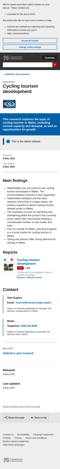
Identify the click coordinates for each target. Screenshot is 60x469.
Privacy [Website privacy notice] (18, 438)
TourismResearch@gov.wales (33, 302)
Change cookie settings (30, 47)
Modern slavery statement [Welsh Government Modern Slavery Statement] (16, 441)
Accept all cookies (30, 40)
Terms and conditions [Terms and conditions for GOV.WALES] (36, 438)
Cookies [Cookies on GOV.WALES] (7, 438)
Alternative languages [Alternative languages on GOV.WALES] (14, 445)
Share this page (16, 417)
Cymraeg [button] (49, 58)
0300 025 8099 (29, 326)
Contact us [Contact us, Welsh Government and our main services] (8, 434)
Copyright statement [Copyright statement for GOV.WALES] (43, 434)
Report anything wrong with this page (21, 406)
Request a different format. (29, 277)
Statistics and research (17, 74)
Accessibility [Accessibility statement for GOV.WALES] (23, 434)
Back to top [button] (40, 417)
